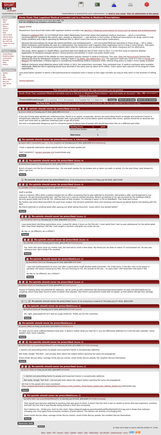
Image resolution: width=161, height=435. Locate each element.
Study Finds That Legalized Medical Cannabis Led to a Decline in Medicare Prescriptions (69, 17)
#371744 (85, 345)
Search (5, 31)
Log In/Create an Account (122, 93)
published (34, 35)
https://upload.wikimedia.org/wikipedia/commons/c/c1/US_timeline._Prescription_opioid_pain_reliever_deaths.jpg (71, 386)
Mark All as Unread (147, 100)
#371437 (66, 285)
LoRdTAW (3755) (27, 188)
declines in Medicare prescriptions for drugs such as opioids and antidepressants (120, 30)
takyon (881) (26, 143)
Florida (147, 59)
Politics (5, 64)
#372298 (92, 399)
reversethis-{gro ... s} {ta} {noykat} (47, 143)
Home (43, 432)
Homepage (94, 345)
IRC (4, 75)
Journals (6, 24)
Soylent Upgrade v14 (44, 152)
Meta (4, 62)
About (5, 20)
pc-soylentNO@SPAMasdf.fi (42, 345)
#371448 (76, 262)
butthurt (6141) (27, 285)
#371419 (95, 143)
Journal (103, 143)
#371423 (69, 164)
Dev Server (7, 84)
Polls (4, 33)
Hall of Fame (7, 35)
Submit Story (8, 37)
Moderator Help (25, 423)
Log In (5, 45)
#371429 (67, 188)
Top (138, 93)
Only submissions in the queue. (143, 14)
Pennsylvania (133, 57)
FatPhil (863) (26, 345)
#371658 (63, 326)
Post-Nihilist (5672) (31, 220)
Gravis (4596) (26, 112)
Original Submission (26, 81)
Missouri (25, 61)
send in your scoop (117, 14)
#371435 (71, 220)
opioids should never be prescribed (49, 109)
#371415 (65, 112)
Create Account (8, 43)
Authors (6, 28)
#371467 (71, 309)
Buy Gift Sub (7, 41)
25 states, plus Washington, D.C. (91, 59)
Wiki (4, 77)
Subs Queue (7, 39)
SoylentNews (9, 7)
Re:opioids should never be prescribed (44, 139)
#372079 (65, 370)
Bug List (6, 81)
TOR (4, 86)
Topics (5, 26)
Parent (22, 155)
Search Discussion (88, 96)
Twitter (5, 73)
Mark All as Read (127, 100)
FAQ (4, 22)
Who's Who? (7, 79)
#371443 (72, 243)
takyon (22, 27)
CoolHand (29, 20)
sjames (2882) (26, 326)
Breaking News (8, 56)
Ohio (121, 57)
